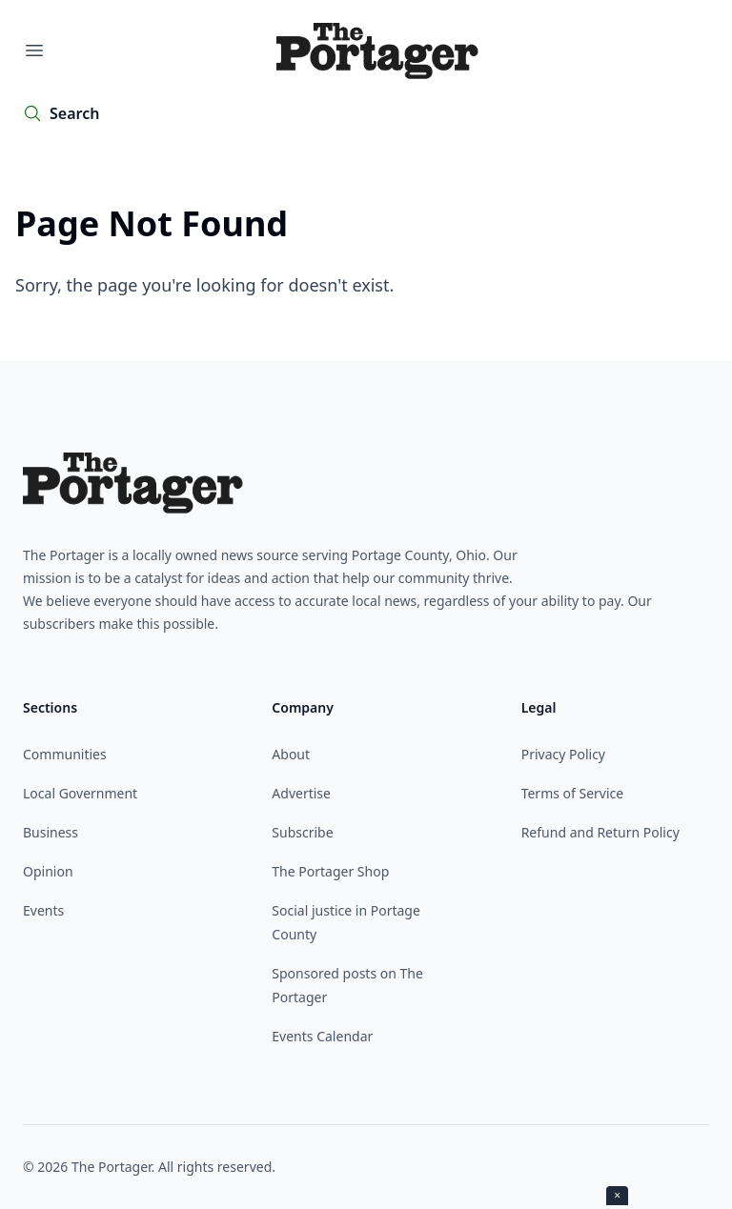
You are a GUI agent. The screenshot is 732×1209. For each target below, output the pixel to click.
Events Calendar (322, 1036)
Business (50, 832)
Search (74, 113)
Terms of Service (572, 793)
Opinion (48, 871)
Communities (65, 754)
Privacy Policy (563, 754)
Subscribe (302, 832)
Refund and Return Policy (600, 832)
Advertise (301, 793)
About (291, 754)
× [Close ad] (617, 1195)
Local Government (80, 793)
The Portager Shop (330, 871)
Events (43, 910)
